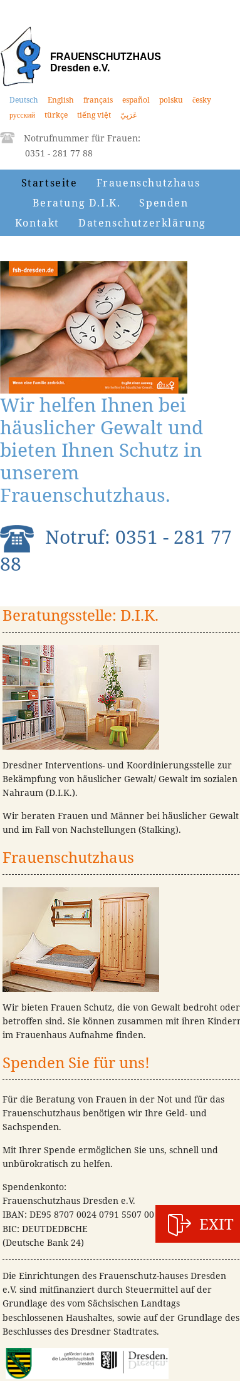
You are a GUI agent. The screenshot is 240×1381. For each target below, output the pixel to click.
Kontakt (37, 223)
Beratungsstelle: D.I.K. (81, 614)
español (136, 99)
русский (22, 115)
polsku (171, 99)
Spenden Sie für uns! (76, 1062)
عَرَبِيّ (128, 115)
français (98, 99)
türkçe (56, 115)
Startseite (49, 183)
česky (201, 99)
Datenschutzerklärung (142, 223)
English (61, 99)
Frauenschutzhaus (149, 183)
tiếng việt (94, 115)
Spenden (163, 203)
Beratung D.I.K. (76, 203)
